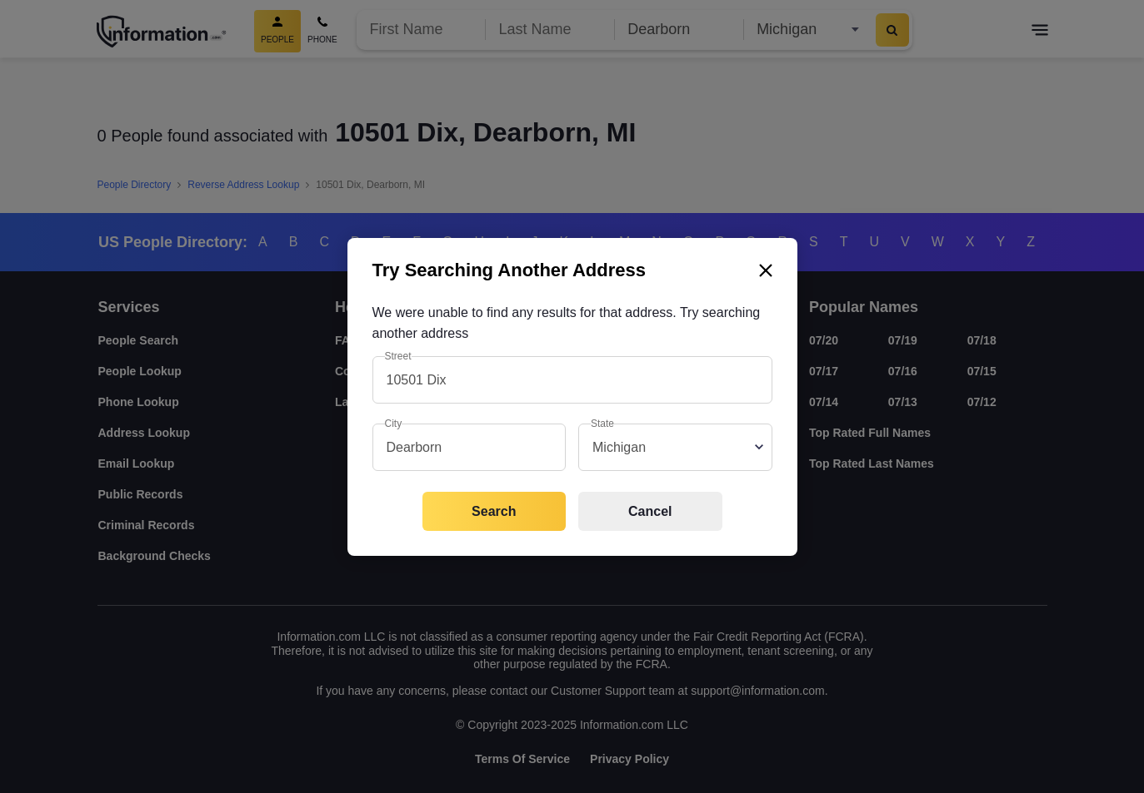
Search (494, 511)
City (393, 423)
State (602, 423)
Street (398, 356)
